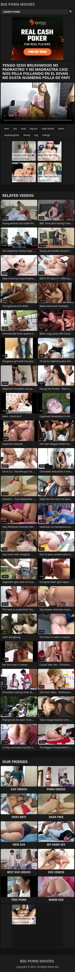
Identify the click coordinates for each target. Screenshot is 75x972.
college (46, 135)
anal (23, 128)
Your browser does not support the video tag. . (37, 103)
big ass (34, 128)
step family (48, 128)
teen (6, 128)
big (36, 135)
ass (15, 128)
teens (61, 128)
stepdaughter (11, 135)
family (26, 135)
